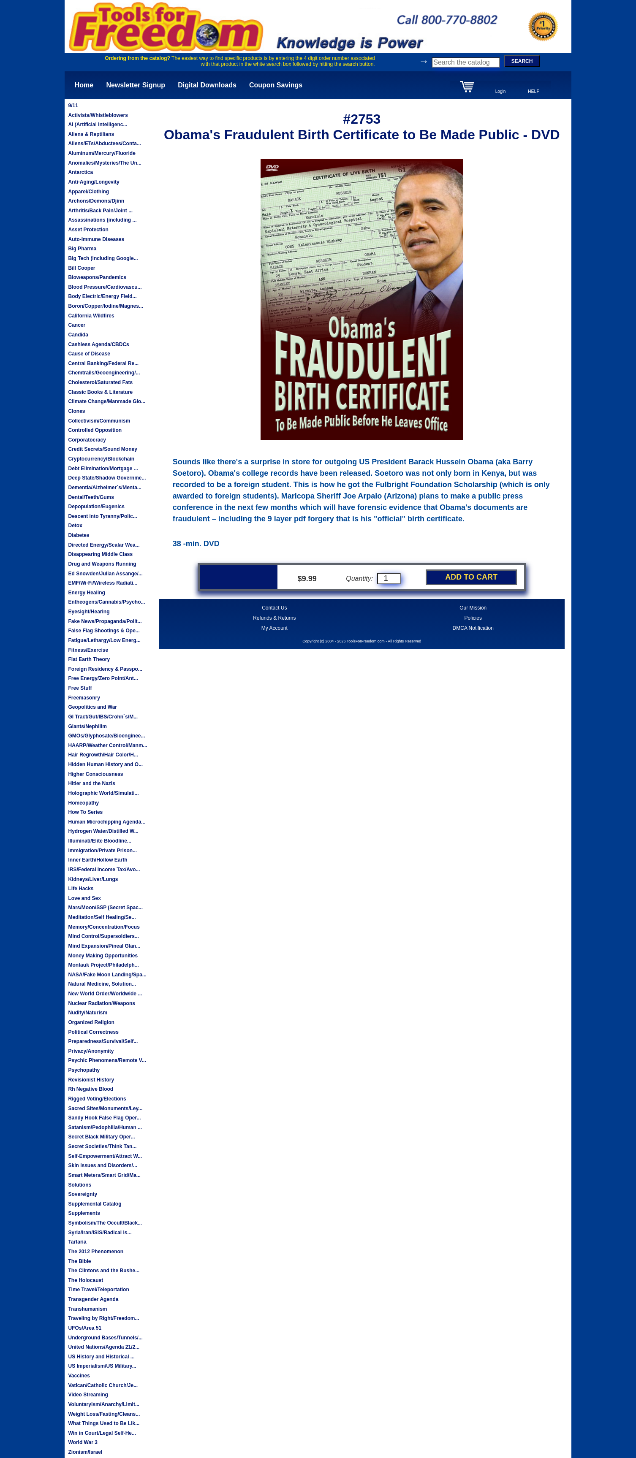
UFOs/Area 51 (84, 1328)
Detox (75, 525)
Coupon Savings (275, 85)
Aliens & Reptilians (91, 134)
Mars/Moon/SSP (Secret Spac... (105, 908)
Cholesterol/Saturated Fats (100, 382)
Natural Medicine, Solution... (102, 984)
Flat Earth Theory (89, 659)
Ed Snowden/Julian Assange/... (105, 574)
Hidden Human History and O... (105, 764)
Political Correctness (93, 1032)
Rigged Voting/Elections (97, 1099)
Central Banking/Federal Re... (103, 363)
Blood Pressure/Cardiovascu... (104, 287)
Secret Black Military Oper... (101, 1137)
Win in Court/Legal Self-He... (102, 1433)
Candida (78, 335)
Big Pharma (82, 249)
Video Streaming (88, 1395)
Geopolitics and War (92, 707)
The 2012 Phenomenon (95, 1252)
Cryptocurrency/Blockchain (101, 459)
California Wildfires (91, 316)
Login (500, 91)
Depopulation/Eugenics (96, 506)
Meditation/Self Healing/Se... (102, 917)
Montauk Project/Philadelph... (103, 965)
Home (84, 85)
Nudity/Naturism (87, 1013)
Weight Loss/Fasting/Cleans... (104, 1414)
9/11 (73, 105)
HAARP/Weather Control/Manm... (107, 745)
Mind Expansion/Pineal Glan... (104, 946)
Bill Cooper (81, 268)
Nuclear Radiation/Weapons (101, 1003)
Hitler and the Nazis (91, 783)
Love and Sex (84, 898)
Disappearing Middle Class (100, 554)
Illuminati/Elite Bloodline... (99, 841)
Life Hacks (80, 889)
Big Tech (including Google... (103, 258)
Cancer (76, 325)
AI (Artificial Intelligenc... (97, 124)
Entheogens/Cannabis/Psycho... (106, 602)
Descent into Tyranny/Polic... (102, 516)
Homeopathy (83, 803)
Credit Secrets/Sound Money (102, 449)
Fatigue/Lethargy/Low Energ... (104, 640)
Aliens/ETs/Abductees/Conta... (104, 143)
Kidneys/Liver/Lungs (93, 879)
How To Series (85, 812)
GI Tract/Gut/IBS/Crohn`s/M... (103, 717)
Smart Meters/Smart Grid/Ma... (104, 1175)
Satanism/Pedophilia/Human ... (105, 1127)
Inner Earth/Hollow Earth (97, 860)
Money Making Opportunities (103, 956)
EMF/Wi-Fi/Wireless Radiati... (102, 583)
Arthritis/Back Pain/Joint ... (100, 211)
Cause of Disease (89, 354)
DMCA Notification (473, 628)
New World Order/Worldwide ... (105, 994)
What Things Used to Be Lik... (103, 1423)
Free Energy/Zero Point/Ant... (103, 678)
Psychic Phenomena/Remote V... (107, 1060)
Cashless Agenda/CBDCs (98, 344)
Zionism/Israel (85, 1452)
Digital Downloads (207, 85)
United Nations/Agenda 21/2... (103, 1347)
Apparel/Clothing (88, 192)
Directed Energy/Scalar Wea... (103, 545)
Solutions (79, 1185)
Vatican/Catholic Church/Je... (103, 1385)
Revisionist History (91, 1080)
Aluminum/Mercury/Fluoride (101, 153)
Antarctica (80, 172)
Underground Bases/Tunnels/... (105, 1338)
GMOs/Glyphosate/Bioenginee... (106, 736)
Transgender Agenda (93, 1299)
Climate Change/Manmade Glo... (106, 401)
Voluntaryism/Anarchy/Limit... (103, 1404)
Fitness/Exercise (88, 650)
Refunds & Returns (274, 618)
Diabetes (78, 535)
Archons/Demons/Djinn (96, 201)
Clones (76, 411)
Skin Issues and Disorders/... (102, 1165)
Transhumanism (87, 1309)
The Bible (79, 1261)
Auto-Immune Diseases (96, 239)
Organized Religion (91, 1022)
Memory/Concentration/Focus (103, 927)
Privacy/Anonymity (91, 1051)
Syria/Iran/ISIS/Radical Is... (99, 1233)
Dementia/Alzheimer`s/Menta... (104, 488)
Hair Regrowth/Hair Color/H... (103, 755)
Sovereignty (82, 1194)
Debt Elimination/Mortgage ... (103, 469)
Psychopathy (84, 1070)
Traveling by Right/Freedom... (103, 1318)
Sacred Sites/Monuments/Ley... (105, 1108)
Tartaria (77, 1242)
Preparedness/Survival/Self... (103, 1041)
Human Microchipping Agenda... (106, 822)
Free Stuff (80, 688)
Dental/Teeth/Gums (91, 497)
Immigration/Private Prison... (102, 851)
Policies (473, 618)
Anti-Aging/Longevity (93, 182)
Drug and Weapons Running (102, 564)
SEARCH (522, 61)
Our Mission (473, 608)
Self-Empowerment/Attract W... (105, 1156)
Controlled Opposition (95, 430)
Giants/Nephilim (87, 726)
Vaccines (79, 1376)
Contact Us (274, 608)
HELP (534, 91)
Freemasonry (84, 698)
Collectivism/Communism (99, 421)
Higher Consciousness (95, 774)
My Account (274, 628)
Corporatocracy (87, 440)
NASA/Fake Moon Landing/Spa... (107, 975)
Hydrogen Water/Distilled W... (103, 831)
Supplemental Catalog (94, 1204)
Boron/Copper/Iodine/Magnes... (105, 306)
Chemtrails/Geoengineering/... (104, 373)
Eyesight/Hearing (88, 612)
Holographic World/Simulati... (103, 793)
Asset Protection (88, 230)
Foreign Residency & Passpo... (105, 669)
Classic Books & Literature (100, 392)
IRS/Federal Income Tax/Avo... (104, 870)
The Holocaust (85, 1280)
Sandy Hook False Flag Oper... (104, 1118)
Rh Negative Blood (90, 1089)
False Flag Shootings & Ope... (103, 631)
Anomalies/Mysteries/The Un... (104, 163)
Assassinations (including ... (102, 220)
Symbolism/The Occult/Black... (105, 1223)
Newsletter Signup (135, 85)
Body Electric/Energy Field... (102, 296)
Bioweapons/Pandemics (97, 277)
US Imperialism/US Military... (102, 1366)
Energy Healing (86, 593)
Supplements (84, 1213)
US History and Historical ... (101, 1357)
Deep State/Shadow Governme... (107, 478)
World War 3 (82, 1442)
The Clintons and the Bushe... (103, 1271)
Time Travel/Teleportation (98, 1290)
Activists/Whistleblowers (98, 115)
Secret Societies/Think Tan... (102, 1146)
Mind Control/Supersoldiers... (103, 936)
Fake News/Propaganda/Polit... (104, 621)
